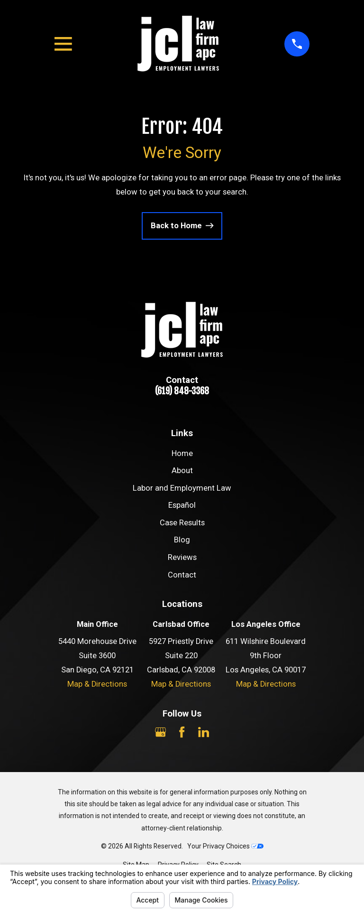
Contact (182, 574)
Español (182, 505)
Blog (182, 539)
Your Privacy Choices (225, 846)
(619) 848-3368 (182, 391)
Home (182, 453)
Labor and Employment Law (182, 488)
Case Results (182, 522)
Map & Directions (97, 684)
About (182, 470)
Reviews (182, 557)
